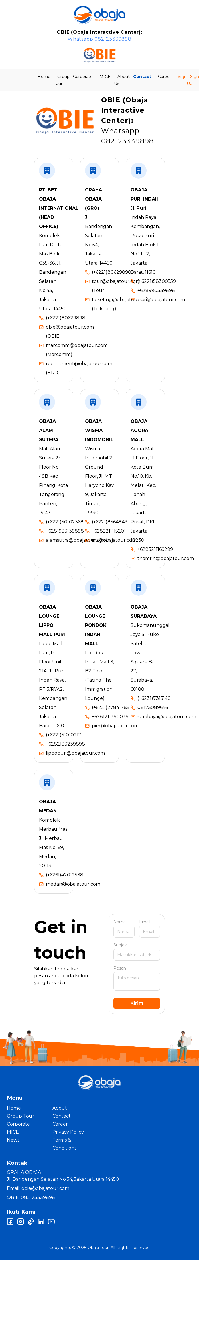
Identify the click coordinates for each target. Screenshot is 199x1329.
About (59, 1108)
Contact (142, 76)
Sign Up (193, 80)
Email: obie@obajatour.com (38, 1188)
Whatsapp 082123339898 (99, 39)
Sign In (180, 80)
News (13, 1140)
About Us (122, 80)
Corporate (83, 76)
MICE (105, 76)
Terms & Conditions (64, 1144)
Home (44, 76)
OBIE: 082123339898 (31, 1197)
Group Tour (62, 80)
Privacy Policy (68, 1132)
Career (164, 76)
